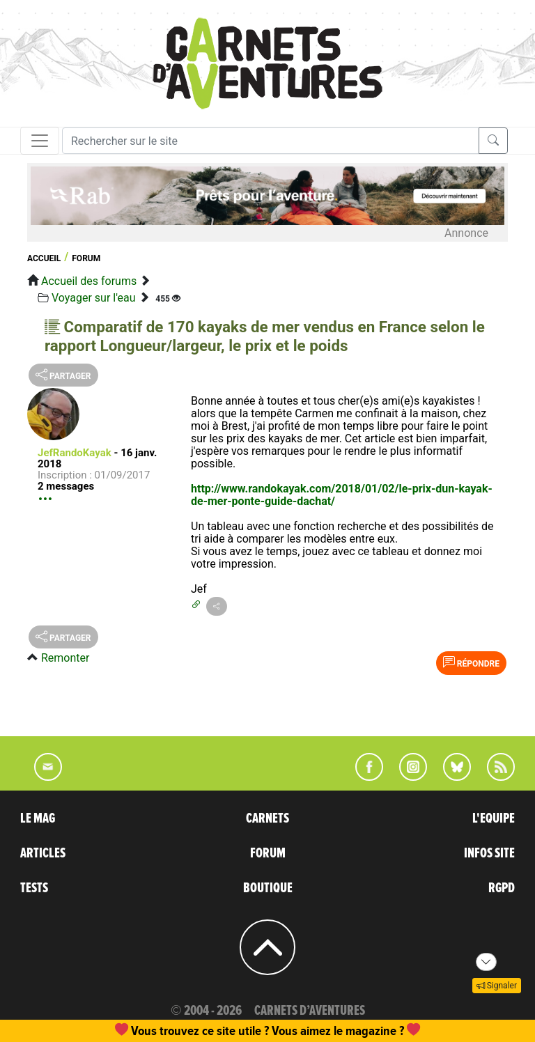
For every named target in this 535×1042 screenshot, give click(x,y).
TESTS (34, 888)
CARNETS (267, 818)
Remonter (65, 657)
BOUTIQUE (268, 888)
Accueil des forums (89, 281)
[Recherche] (270, 140)
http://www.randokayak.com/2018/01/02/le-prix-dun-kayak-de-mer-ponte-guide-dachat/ (342, 495)
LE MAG (37, 818)
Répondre (471, 662)
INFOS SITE (489, 853)
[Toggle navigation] (39, 141)
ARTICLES (42, 853)
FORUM (268, 853)
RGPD (501, 888)
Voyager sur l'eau (94, 297)
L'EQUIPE (493, 818)
